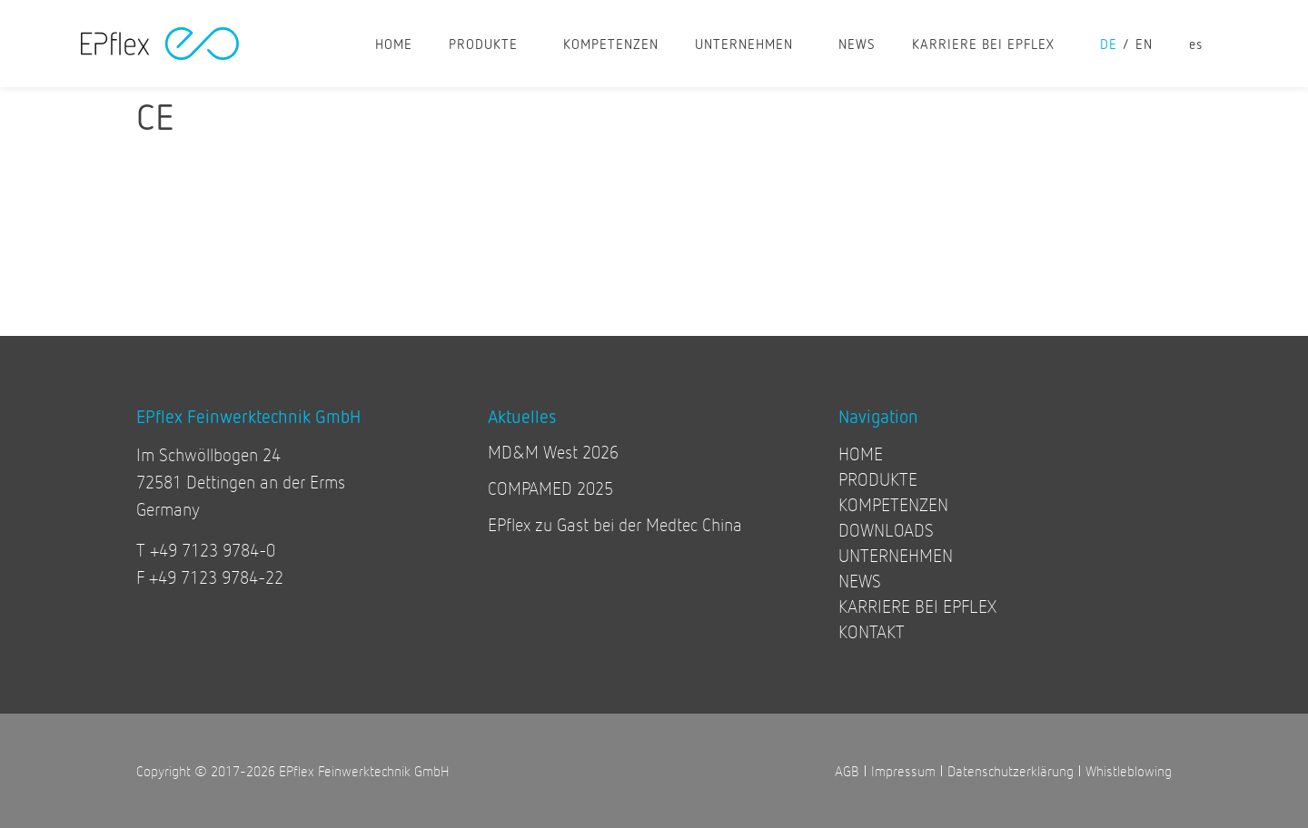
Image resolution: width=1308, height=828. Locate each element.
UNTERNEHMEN (748, 43)
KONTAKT (871, 631)
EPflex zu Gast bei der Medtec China (615, 524)
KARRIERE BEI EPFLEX (988, 43)
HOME (393, 43)
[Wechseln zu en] (1153, 43)
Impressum (903, 770)
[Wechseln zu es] (1196, 43)
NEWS (857, 43)
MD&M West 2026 (553, 451)
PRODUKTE (488, 43)
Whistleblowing (1128, 770)
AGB (847, 770)
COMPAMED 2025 (550, 488)
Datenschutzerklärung (1010, 770)
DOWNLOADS (886, 529)
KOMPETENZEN (611, 43)
